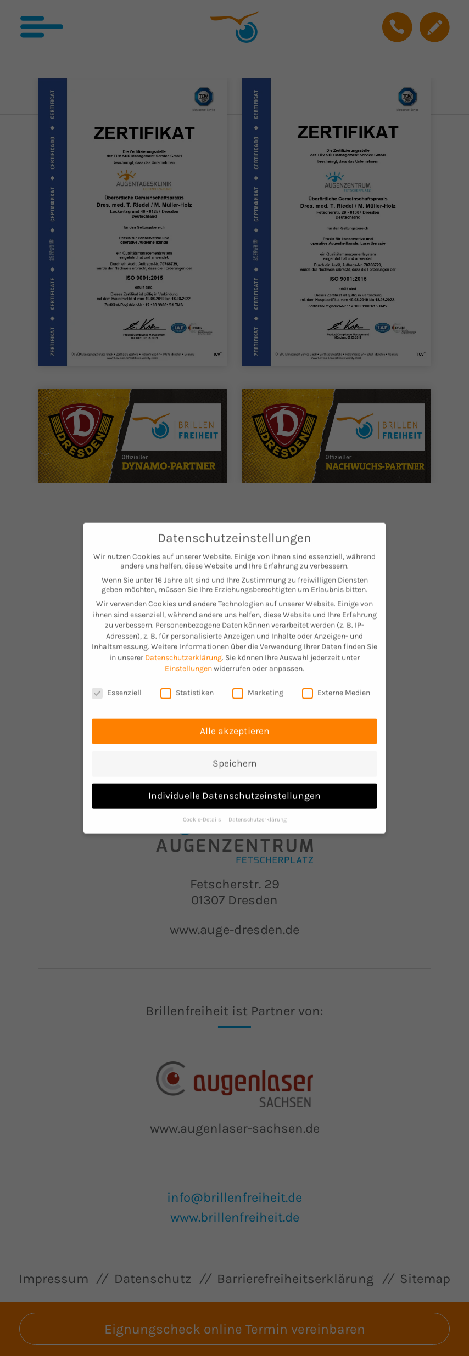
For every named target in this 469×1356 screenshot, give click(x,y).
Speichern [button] (235, 749)
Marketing (257, 679)
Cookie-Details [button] (203, 805)
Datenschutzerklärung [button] (257, 805)
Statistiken (187, 679)
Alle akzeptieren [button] (235, 716)
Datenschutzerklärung (183, 643)
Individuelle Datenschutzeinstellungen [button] (234, 781)
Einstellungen (188, 654)
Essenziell (117, 679)
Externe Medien (336, 679)
